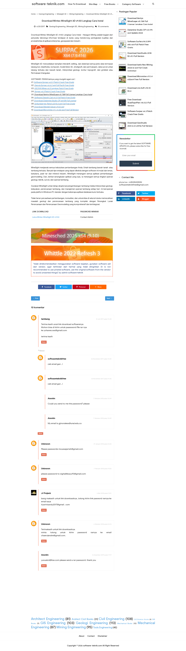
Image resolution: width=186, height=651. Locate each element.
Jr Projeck (46, 493)
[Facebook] (46, 287)
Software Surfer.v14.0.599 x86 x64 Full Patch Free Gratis (139, 44)
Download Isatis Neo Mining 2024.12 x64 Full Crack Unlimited (140, 68)
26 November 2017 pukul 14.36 (101, 379)
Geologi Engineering (57, 26)
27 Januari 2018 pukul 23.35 (102, 444)
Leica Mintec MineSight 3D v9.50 (45, 217)
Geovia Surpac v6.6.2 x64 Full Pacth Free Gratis (54, 85)
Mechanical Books (124, 623)
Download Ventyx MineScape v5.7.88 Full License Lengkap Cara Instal (140, 21)
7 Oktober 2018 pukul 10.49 (102, 398)
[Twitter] (63, 287)
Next (109, 298)
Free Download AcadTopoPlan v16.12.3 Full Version (139, 102)
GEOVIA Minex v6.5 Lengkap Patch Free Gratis (53, 88)
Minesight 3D (72, 26)
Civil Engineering (111, 619)
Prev (35, 298)
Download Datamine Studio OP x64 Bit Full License (55, 100)
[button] (98, 287)
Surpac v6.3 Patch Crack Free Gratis (49, 91)
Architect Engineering (47, 619)
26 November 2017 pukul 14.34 (101, 359)
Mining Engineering (86, 26)
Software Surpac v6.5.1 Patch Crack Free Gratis (54, 82)
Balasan (42, 351)
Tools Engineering (102, 627)
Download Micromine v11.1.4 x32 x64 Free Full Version (56, 110)
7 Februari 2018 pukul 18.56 (102, 469)
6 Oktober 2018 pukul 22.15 (102, 524)
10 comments (103, 26)
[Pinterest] (81, 287)
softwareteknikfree (57, 359)
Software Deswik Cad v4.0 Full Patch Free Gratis (54, 97)
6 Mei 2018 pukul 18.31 (104, 493)
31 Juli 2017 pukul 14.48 (103, 319)
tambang (45, 319)
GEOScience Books (141, 619)
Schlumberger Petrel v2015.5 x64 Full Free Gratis (54, 104)
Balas (44, 342)
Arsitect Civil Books (82, 619)
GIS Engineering (53, 623)
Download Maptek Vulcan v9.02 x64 (49, 107)
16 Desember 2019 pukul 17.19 (101, 555)
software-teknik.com (92, 645)
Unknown (45, 444)
